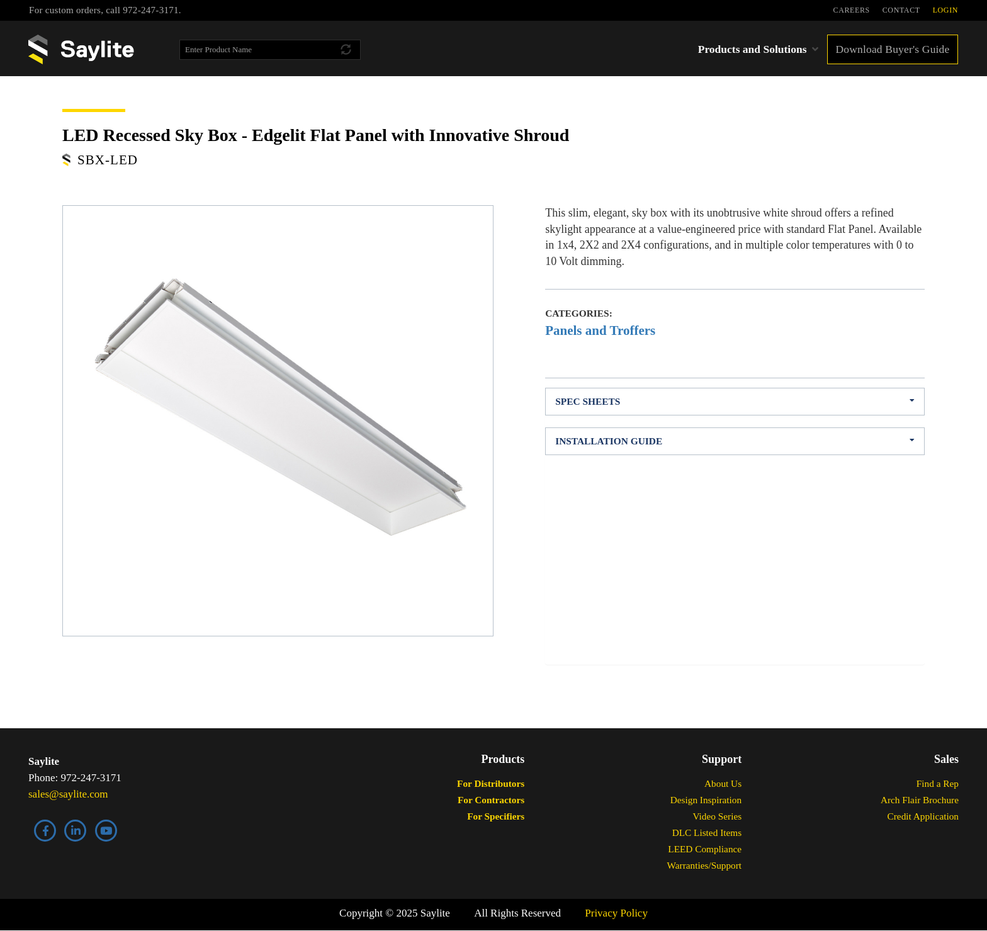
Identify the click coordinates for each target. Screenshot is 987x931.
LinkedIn (75, 831)
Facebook (45, 831)
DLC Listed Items (707, 832)
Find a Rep (937, 783)
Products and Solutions (752, 49)
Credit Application (923, 816)
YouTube (106, 831)
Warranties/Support (704, 865)
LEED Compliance (705, 849)
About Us (723, 783)
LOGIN (945, 10)
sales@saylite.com (68, 794)
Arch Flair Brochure (920, 799)
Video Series (717, 816)
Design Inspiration (706, 799)
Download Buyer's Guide (892, 49)
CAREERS (851, 10)
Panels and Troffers (600, 330)
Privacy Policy (616, 913)
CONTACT (901, 10)
